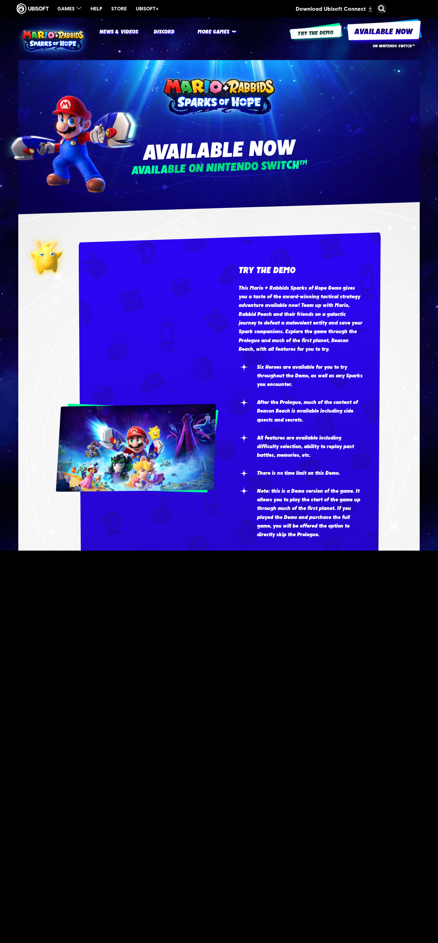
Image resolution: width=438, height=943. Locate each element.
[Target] (319, 756)
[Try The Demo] (301, 613)
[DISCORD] (164, 32)
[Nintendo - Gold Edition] (118, 835)
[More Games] (213, 32)
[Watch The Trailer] (301, 573)
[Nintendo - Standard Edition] (119, 784)
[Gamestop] (319, 914)
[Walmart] (319, 869)
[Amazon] (319, 801)
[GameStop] (319, 891)
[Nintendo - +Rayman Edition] (118, 886)
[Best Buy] (319, 846)
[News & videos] (119, 32)
